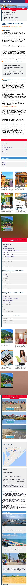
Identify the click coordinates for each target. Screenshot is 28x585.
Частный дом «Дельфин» (8, 254)
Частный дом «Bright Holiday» (8, 322)
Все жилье (14, 166)
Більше (5, 228)
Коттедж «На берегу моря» (7, 311)
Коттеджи (14, 164)
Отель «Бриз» (5, 278)
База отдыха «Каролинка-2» (7, 266)
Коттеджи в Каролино (6, 304)
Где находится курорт (8, 14)
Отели (14, 160)
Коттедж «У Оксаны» (6, 309)
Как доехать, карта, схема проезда (11, 20)
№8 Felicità (14, 154)
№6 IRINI (14, 151)
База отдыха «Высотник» (7, 261)
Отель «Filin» (5, 274)
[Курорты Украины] (26, 1)
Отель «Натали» (5, 285)
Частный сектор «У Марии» (7, 320)
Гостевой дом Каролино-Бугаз (8, 256)
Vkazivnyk (7, 1)
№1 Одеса (14, 142)
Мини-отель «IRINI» (6, 302)
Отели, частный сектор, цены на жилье (11, 17)
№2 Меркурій (14, 143)
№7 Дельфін (14, 153)
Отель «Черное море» (6, 280)
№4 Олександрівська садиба (14, 147)
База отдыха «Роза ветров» (8, 248)
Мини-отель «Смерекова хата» (8, 306)
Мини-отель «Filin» (6, 296)
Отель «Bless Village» (6, 288)
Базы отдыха (14, 162)
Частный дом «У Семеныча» (7, 318)
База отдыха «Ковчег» (6, 263)
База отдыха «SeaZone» (7, 258)
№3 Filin (14, 145)
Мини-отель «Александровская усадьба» (11, 250)
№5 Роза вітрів (14, 149)
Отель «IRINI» (5, 252)
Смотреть (9, 409)
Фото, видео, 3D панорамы (9, 18)
